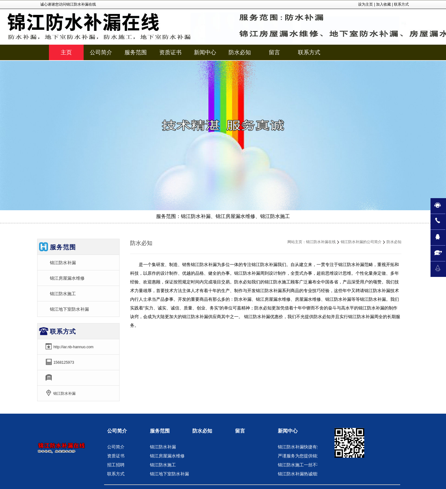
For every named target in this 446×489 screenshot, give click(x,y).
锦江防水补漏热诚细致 (299, 473)
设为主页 (365, 4)
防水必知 (202, 430)
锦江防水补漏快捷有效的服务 (306, 446)
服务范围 (160, 430)
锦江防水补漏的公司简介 (361, 242)
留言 (240, 430)
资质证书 (116, 455)
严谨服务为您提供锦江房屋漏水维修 (312, 455)
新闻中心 (288, 430)
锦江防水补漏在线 (321, 242)
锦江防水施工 (63, 293)
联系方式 (401, 4)
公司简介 (117, 430)
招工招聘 (116, 464)
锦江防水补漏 (63, 262)
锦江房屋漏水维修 (67, 278)
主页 (66, 52)
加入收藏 (383, 4)
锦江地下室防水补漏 (69, 309)
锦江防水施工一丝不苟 (299, 464)
